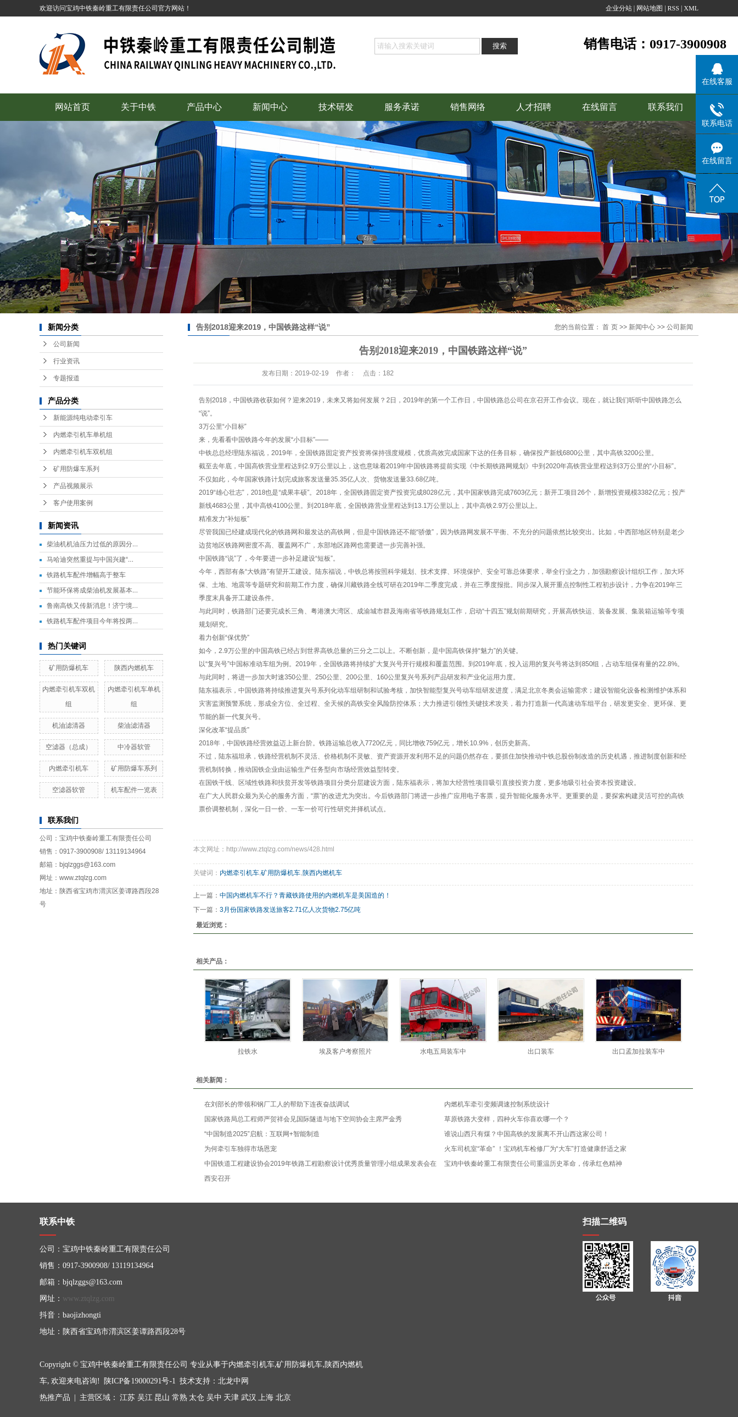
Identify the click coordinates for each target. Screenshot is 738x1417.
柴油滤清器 (134, 725)
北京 (283, 1397)
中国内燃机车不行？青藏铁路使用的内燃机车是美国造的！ (305, 895)
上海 (265, 1397)
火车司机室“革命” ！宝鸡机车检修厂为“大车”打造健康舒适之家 (535, 1149)
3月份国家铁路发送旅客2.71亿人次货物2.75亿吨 (290, 910)
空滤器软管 (68, 790)
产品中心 (204, 107)
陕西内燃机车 (134, 668)
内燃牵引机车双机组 (83, 452)
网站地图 (649, 8)
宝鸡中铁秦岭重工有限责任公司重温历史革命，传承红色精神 (533, 1163)
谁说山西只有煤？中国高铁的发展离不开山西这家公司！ (526, 1134)
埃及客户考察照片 (345, 1051)
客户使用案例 (73, 503)
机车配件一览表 (134, 790)
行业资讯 (66, 361)
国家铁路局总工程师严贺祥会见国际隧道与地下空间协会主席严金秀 (303, 1119)
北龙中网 (233, 1381)
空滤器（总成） (69, 747)
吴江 (145, 1397)
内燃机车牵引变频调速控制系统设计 (497, 1104)
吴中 (214, 1397)
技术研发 (336, 107)
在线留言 (599, 107)
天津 (231, 1397)
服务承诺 (402, 107)
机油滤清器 (68, 725)
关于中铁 (138, 107)
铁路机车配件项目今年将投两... (92, 621)
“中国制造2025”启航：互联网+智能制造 (262, 1134)
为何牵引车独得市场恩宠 (240, 1149)
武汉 (248, 1397)
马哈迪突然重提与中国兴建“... (90, 559)
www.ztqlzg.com (89, 1298)
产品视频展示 (73, 486)
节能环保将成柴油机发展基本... (92, 590)
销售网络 (467, 107)
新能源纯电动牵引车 (83, 418)
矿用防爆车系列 (76, 469)
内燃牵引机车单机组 (83, 435)
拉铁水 (248, 1051)
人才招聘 (533, 107)
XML (691, 8)
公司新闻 (66, 344)
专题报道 (66, 378)
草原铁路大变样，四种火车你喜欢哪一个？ (506, 1119)
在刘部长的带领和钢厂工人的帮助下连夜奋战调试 (276, 1104)
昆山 (162, 1397)
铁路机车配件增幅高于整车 (86, 575)
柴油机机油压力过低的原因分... (92, 544)
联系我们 (665, 107)
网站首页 (72, 107)
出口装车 (541, 1051)
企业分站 (619, 8)
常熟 (179, 1397)
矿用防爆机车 (68, 668)
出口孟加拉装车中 (638, 1051)
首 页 (609, 327)
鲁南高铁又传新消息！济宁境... (92, 606)
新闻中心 (270, 107)
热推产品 (55, 1397)
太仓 (196, 1397)
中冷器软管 (134, 747)
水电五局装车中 (443, 1051)
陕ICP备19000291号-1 (140, 1381)
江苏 (127, 1397)
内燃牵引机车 (68, 768)
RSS (673, 8)
